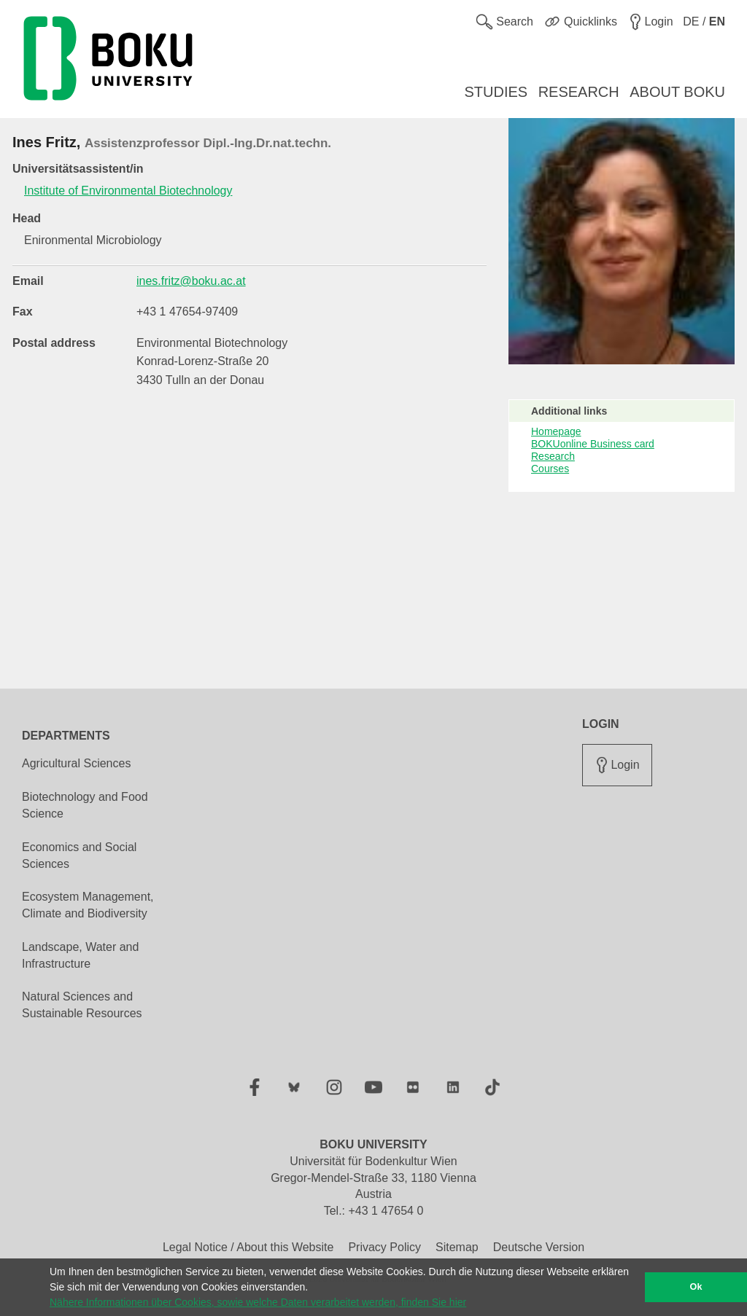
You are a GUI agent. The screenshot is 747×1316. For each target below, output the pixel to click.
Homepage (556, 431)
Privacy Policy (384, 1247)
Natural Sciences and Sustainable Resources (82, 1004)
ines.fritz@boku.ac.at (191, 281)
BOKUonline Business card (592, 444)
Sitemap (457, 1247)
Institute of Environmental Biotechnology (128, 190)
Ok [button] (696, 1287)
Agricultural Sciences (76, 763)
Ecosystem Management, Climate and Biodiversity (88, 905)
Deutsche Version (538, 1247)
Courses (550, 468)
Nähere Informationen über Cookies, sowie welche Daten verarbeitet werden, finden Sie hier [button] (258, 1302)
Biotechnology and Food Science (85, 805)
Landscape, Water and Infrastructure (80, 955)
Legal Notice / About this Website (248, 1247)
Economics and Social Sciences (79, 855)
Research (553, 456)
